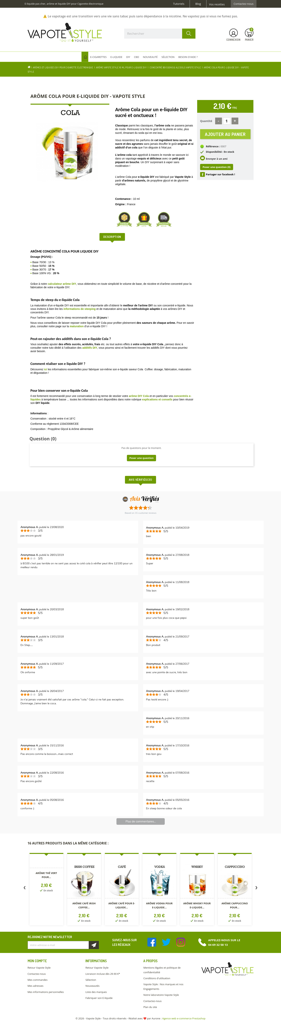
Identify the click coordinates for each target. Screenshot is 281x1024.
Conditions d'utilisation (156, 978)
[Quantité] (226, 121)
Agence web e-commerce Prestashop (183, 1018)
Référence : (213, 147)
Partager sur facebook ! (220, 175)
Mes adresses (35, 986)
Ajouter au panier (225, 134)
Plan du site (150, 1007)
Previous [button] (25, 888)
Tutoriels (178, 4)
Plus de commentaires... (141, 821)
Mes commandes (38, 980)
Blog (198, 4)
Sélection (90, 980)
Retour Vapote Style (39, 967)
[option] (46, 890)
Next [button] (256, 888)
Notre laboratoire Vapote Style (161, 995)
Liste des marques (96, 992)
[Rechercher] (160, 34)
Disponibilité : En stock (220, 152)
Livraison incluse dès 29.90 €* (102, 974)
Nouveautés (92, 986)
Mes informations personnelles (46, 992)
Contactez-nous (244, 4)
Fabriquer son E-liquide (98, 998)
